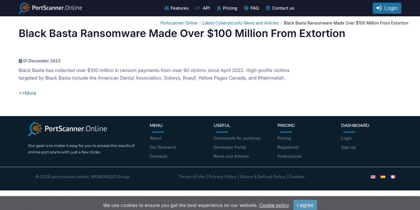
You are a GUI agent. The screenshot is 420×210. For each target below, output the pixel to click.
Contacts (158, 156)
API (202, 8)
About (155, 138)
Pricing (226, 8)
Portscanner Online (178, 22)
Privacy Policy (223, 176)
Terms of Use (192, 176)
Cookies (297, 176)
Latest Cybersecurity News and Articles (240, 22)
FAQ (251, 8)
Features (176, 8)
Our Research (163, 147)
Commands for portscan (237, 138)
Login (387, 8)
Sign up (348, 147)
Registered (287, 147)
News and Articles (231, 156)
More (30, 93)
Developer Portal (230, 147)
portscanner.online (70, 176)
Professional (289, 156)
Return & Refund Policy (262, 176)
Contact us (280, 8)
